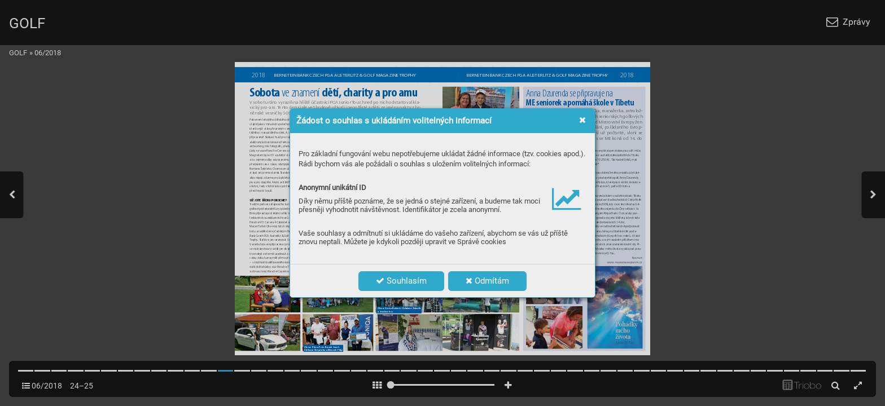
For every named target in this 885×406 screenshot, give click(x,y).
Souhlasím (401, 281)
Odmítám (487, 281)
